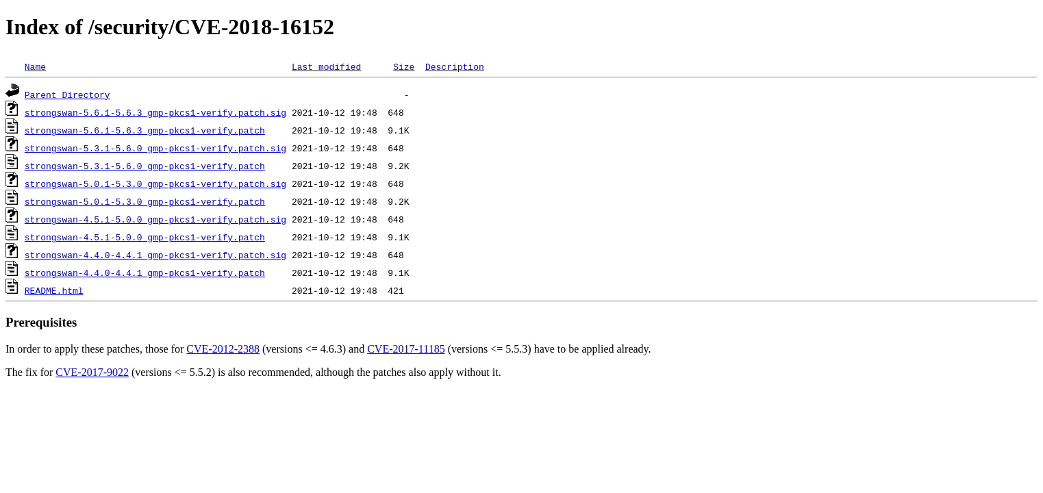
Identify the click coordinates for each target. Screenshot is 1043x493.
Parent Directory (67, 94)
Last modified (326, 66)
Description (454, 66)
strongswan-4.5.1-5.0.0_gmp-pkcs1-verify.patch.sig (155, 219)
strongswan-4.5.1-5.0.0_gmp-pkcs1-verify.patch (145, 237)
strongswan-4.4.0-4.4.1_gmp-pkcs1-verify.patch (145, 272)
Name (35, 66)
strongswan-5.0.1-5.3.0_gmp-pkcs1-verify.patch (145, 201)
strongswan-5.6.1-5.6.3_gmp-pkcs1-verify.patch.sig (155, 112)
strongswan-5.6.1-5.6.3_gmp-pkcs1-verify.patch (145, 130)
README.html (54, 290)
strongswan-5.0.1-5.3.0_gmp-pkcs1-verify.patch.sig (155, 183)
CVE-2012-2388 (223, 349)
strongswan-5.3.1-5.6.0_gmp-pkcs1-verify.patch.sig (155, 148)
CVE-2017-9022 (92, 372)
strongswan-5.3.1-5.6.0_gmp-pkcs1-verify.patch (145, 166)
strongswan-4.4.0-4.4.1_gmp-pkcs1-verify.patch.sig (155, 255)
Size (403, 66)
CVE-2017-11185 (405, 349)
